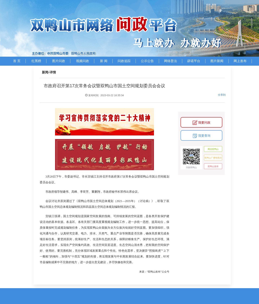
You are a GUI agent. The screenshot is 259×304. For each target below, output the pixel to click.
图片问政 (58, 61)
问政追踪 (124, 61)
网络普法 (170, 61)
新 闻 (103, 61)
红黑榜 (36, 61)
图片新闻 (216, 61)
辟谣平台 (193, 61)
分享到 (222, 94)
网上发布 (240, 61)
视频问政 (82, 61)
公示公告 (147, 61)
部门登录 (127, 70)
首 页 (17, 61)
